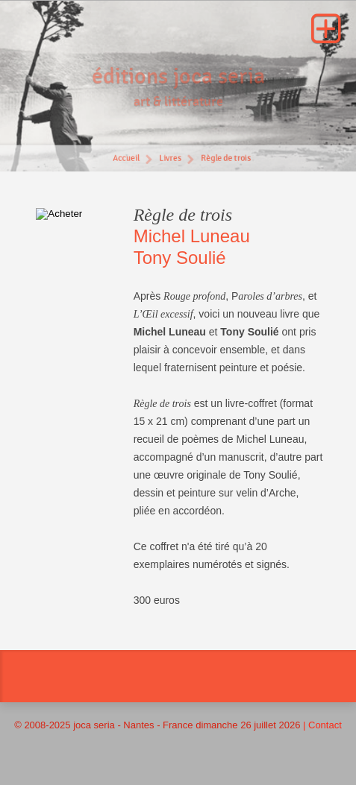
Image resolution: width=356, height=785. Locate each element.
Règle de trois (226, 160)
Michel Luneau (192, 236)
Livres (170, 160)
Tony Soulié (180, 258)
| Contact (322, 725)
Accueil (125, 160)
